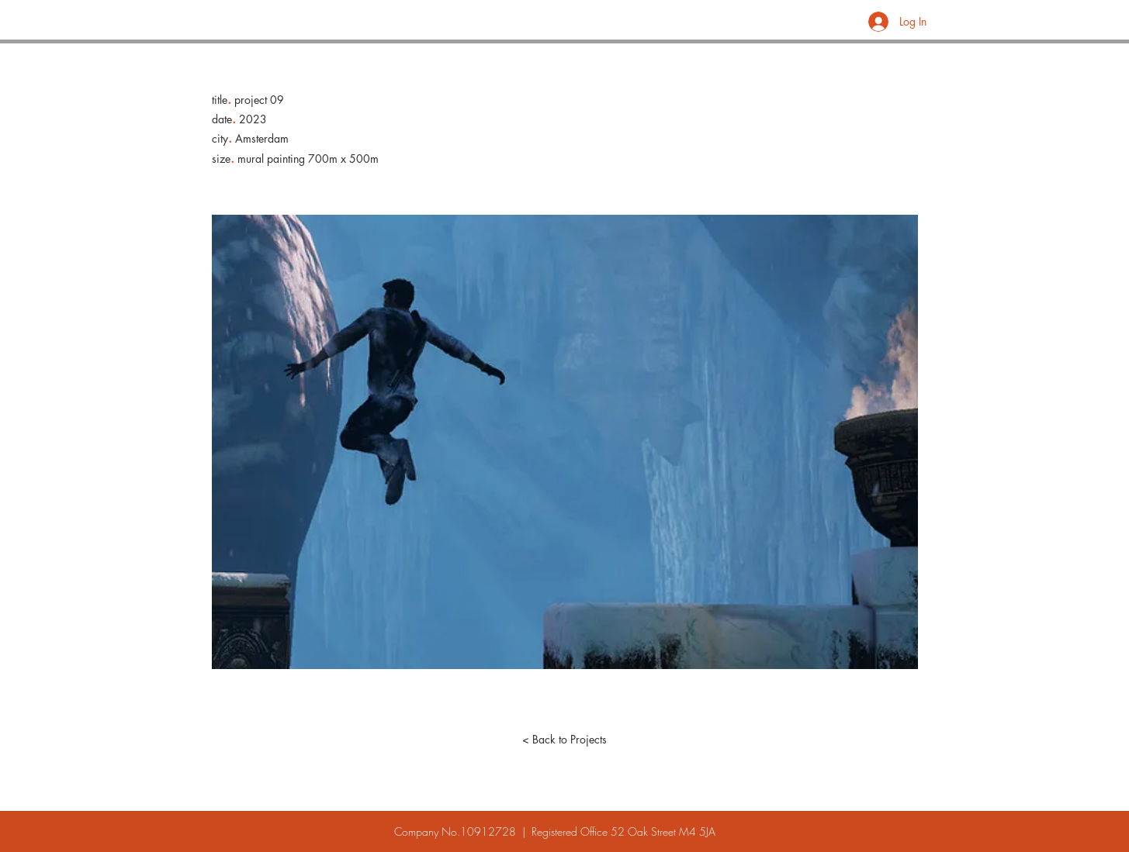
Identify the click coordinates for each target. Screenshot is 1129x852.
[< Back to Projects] (565, 739)
